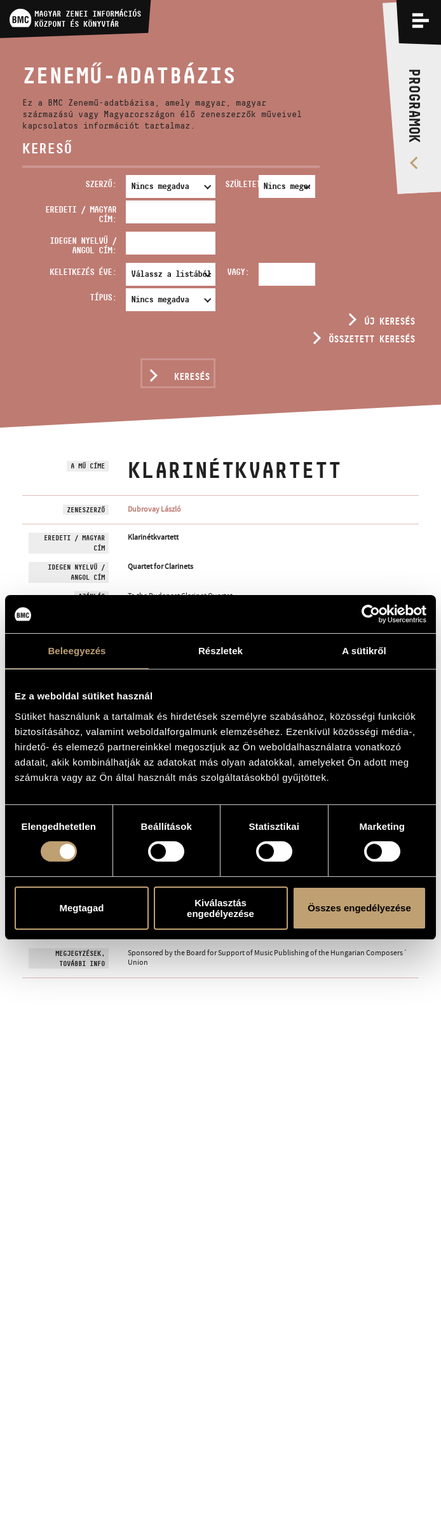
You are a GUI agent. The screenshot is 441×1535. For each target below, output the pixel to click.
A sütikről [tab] (364, 650)
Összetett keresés (372, 338)
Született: (239, 184)
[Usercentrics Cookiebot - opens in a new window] (370, 614)
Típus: (103, 297)
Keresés (192, 376)
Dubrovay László (154, 509)
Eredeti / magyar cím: (80, 214)
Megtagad (81, 907)
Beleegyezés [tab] (76, 650)
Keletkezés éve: (83, 272)
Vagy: (238, 272)
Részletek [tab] (220, 650)
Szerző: (100, 184)
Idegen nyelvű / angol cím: (83, 245)
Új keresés (389, 321)
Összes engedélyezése (359, 907)
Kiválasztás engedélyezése (220, 908)
